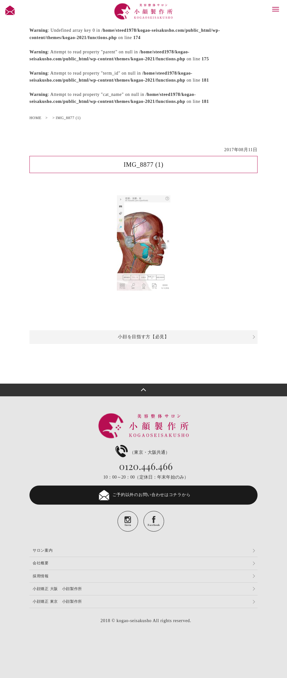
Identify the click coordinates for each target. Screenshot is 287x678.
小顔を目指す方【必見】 (143, 336)
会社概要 (41, 563)
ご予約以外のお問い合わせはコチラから (144, 495)
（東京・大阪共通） (142, 452)
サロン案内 (43, 550)
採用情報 (41, 576)
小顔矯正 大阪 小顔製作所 (57, 589)
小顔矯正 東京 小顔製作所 (57, 601)
